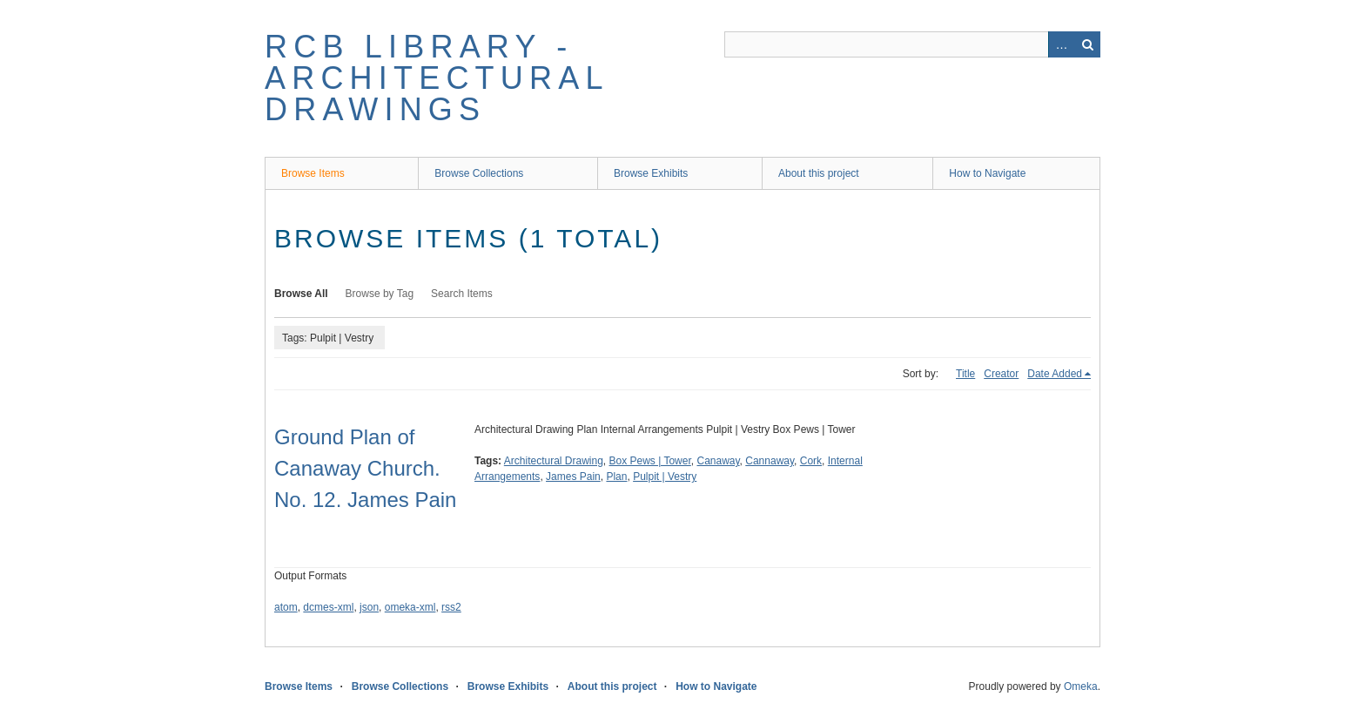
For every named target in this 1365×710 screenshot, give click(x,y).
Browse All (301, 293)
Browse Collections (478, 173)
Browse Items (313, 173)
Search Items (462, 293)
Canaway (717, 461)
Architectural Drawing (553, 461)
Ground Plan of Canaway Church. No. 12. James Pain (365, 468)
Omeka (1081, 686)
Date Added (1054, 374)
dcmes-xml (328, 607)
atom (286, 607)
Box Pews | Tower (650, 461)
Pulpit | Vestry (664, 476)
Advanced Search (1061, 44)
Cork (811, 461)
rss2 (451, 607)
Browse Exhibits (651, 173)
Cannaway (769, 461)
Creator (1001, 374)
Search (1087, 44)
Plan (616, 476)
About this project (818, 173)
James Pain (573, 476)
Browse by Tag (380, 293)
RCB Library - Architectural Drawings (436, 78)
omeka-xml (410, 607)
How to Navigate (987, 173)
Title (965, 374)
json (369, 607)
